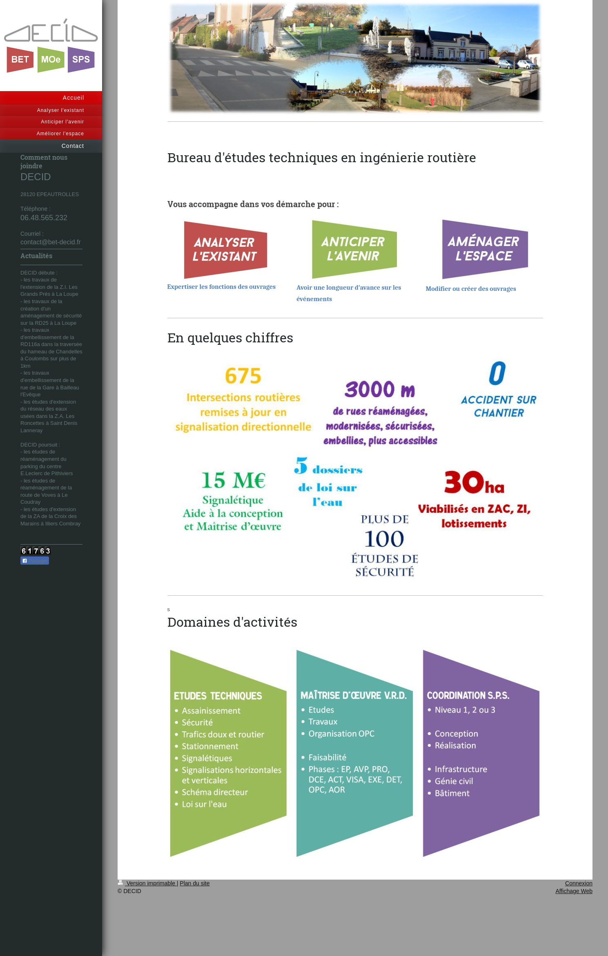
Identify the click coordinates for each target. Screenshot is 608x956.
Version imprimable (147, 883)
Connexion (578, 883)
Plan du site (194, 883)
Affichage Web (573, 891)
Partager (34, 561)
